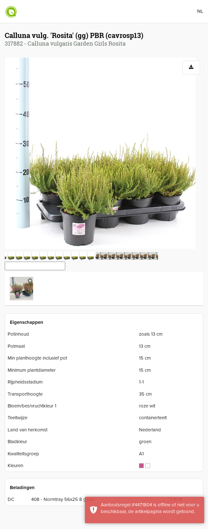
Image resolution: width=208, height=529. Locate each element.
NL (200, 11)
